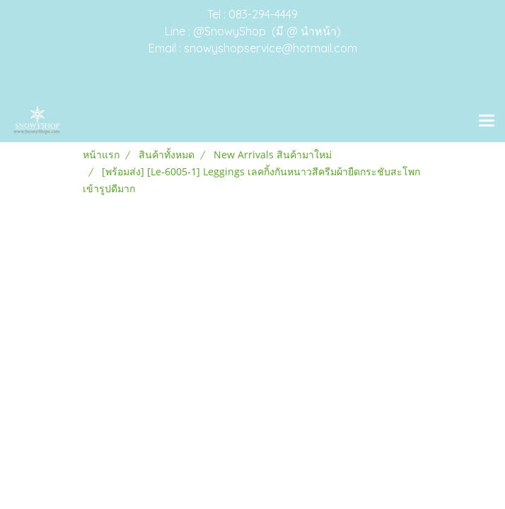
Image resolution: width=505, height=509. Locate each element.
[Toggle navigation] (486, 121)
